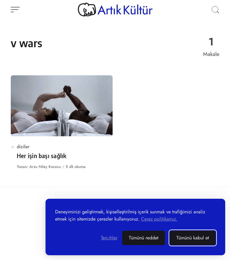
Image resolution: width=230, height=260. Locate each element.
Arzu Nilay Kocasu (45, 166)
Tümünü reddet (143, 237)
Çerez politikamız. (159, 218)
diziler (23, 146)
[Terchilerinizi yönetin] (109, 238)
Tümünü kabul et (192, 237)
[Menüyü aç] (15, 10)
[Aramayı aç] (215, 10)
